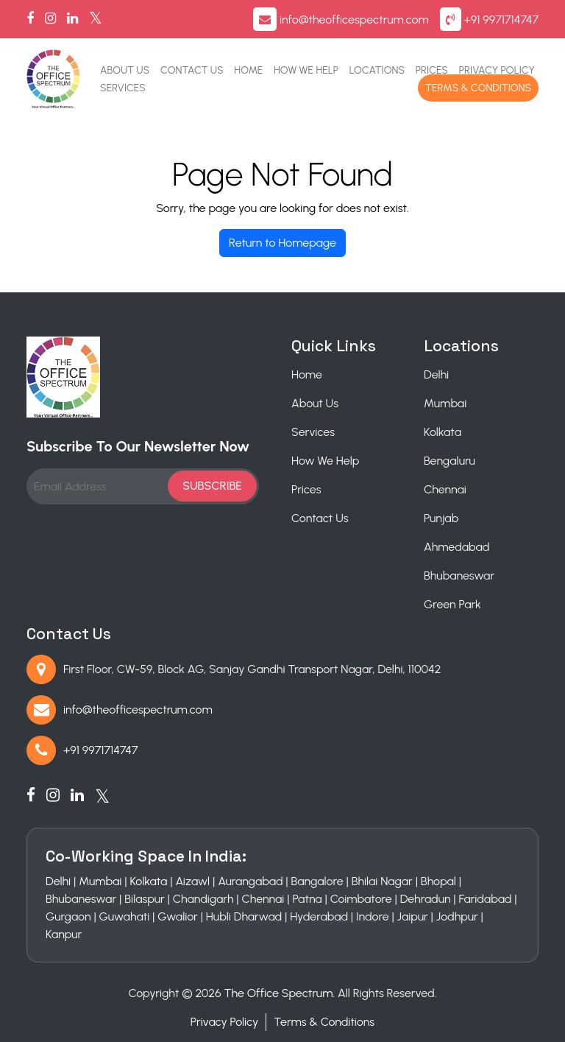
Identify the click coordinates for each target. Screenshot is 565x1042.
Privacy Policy (497, 70)
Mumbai (445, 403)
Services (123, 88)
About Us (124, 70)
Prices (432, 70)
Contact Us (192, 70)
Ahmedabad (456, 547)
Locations (377, 70)
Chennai (445, 489)
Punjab (441, 518)
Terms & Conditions (478, 88)
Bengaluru (449, 461)
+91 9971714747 (501, 20)
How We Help (306, 70)
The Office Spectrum (278, 993)
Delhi (436, 374)
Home (248, 70)
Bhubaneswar (459, 575)
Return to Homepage (282, 243)
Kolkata (442, 432)
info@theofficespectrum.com (354, 20)
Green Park (452, 604)
